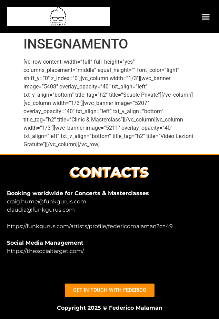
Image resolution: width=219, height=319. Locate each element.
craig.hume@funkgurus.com (46, 201)
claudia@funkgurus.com (41, 209)
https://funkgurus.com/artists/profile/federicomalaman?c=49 (90, 226)
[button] (205, 16)
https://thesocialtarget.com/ (45, 251)
